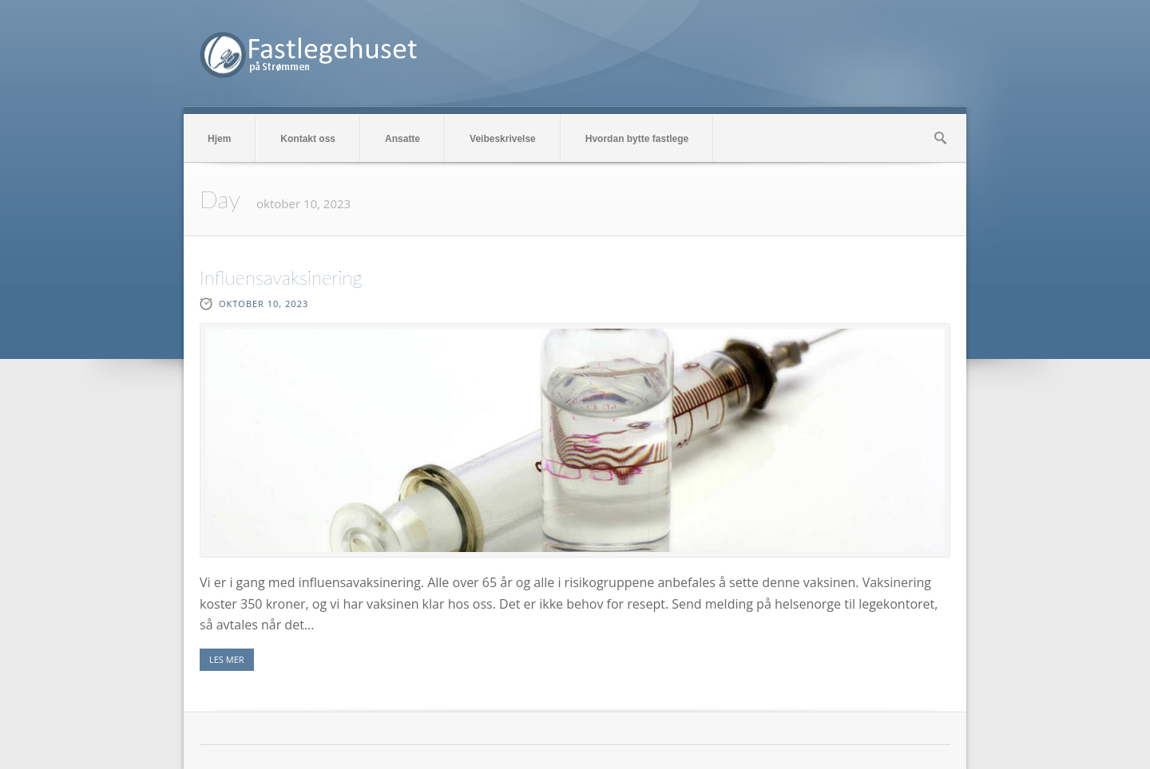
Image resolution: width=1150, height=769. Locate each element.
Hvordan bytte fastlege (636, 138)
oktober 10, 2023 (263, 304)
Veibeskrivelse (503, 138)
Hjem (219, 138)
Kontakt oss (307, 138)
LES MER (226, 659)
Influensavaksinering (281, 277)
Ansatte (402, 138)
